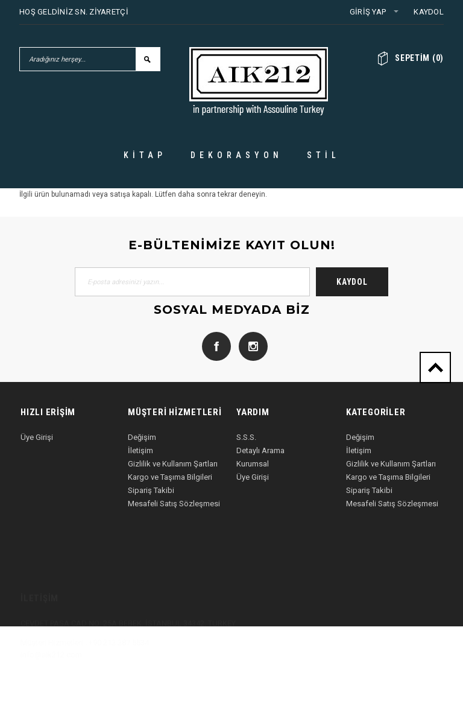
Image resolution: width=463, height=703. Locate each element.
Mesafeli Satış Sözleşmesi (174, 503)
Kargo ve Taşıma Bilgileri (170, 477)
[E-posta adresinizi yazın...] (192, 281)
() (419, 58)
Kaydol (429, 11)
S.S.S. (246, 437)
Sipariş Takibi (151, 490)
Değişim (142, 437)
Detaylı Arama (260, 450)
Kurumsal (252, 463)
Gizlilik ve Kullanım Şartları (173, 463)
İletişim (140, 450)
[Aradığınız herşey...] (77, 59)
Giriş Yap (368, 11)
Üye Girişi (36, 437)
